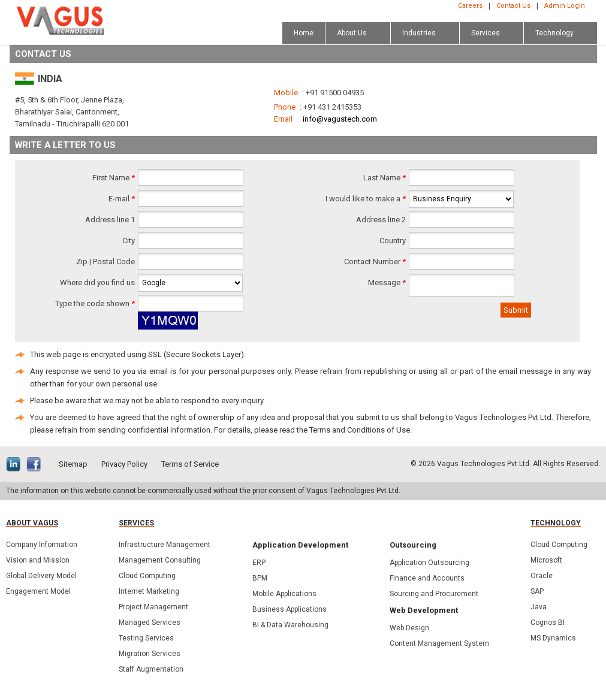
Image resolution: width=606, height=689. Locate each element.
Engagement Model (38, 591)
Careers (470, 6)
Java (538, 607)
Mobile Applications (284, 594)
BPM (259, 578)
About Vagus (32, 523)
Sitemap (73, 464)
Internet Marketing (149, 591)
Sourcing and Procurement (434, 594)
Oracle (541, 576)
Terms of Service (190, 464)
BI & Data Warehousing (290, 625)
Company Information (41, 544)
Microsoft (546, 560)
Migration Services (149, 653)
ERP (259, 562)
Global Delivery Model (41, 576)
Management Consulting (160, 560)
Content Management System (439, 643)
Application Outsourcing (429, 562)
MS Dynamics (553, 638)
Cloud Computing (147, 576)
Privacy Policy (124, 464)
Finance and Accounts (427, 578)
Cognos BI (547, 622)
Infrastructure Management (164, 544)
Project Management (153, 607)
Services (136, 523)
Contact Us (513, 6)
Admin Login (564, 6)
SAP (537, 591)
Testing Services (146, 638)
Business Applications (289, 609)
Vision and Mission (38, 560)
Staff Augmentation (151, 669)
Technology (555, 523)
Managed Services (149, 622)
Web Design (409, 628)
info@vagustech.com (340, 118)
